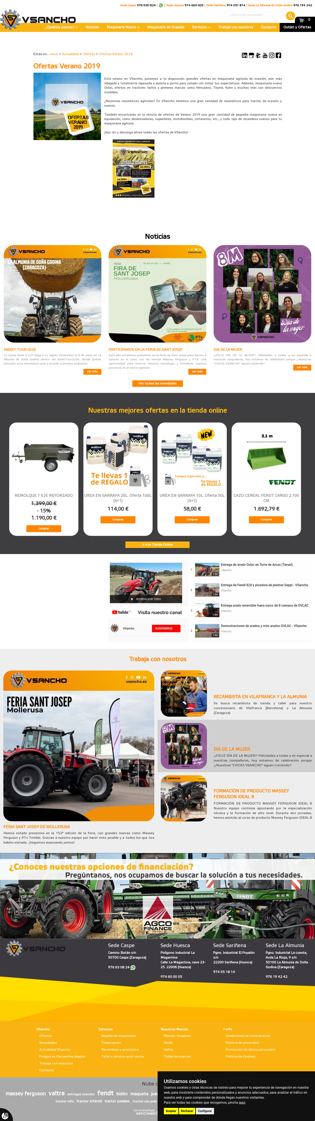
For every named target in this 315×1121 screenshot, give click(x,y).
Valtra (168, 1049)
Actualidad (70, 54)
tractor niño (64, 1101)
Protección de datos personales (250, 1049)
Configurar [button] (205, 1111)
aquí (242, 1103)
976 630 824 (146, 5)
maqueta (139, 1094)
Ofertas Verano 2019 (116, 54)
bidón (122, 1094)
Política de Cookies (240, 1056)
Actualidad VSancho (54, 1049)
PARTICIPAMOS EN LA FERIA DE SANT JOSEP (145, 349)
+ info (227, 1029)
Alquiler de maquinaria (118, 1035)
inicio (54, 54)
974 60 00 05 (171, 976)
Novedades (48, 1042)
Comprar (43, 528)
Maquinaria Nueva (123, 27)
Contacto (268, 27)
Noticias (92, 27)
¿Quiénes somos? (62, 27)
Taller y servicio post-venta (122, 1056)
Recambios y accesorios (120, 1049)
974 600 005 (194, 5)
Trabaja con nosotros (235, 27)
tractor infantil (89, 1101)
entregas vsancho (80, 1094)
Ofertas (89, 54)
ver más (92, 371)
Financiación (111, 1042)
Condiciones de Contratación (248, 1035)
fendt (105, 1094)
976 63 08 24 (119, 967)
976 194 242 (302, 5)
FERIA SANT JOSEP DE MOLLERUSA (36, 827)
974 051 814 (236, 5)
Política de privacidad (242, 1042)
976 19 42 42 (276, 976)
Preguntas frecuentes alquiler (62, 1056)
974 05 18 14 (224, 972)
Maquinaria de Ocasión (165, 27)
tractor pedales (117, 1101)
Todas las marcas (177, 1056)
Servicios (201, 27)
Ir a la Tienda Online (157, 544)
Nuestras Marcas (174, 1029)
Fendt (168, 1042)
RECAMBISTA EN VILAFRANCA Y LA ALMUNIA (260, 697)
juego (156, 1094)
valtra (56, 1093)
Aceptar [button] (171, 1111)
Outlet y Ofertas (297, 27)
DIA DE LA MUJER (228, 349)
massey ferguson (26, 1094)
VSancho (43, 1029)
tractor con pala (144, 1101)
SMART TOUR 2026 (20, 349)
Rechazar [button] (187, 1111)
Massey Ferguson (177, 1035)
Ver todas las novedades (158, 383)
